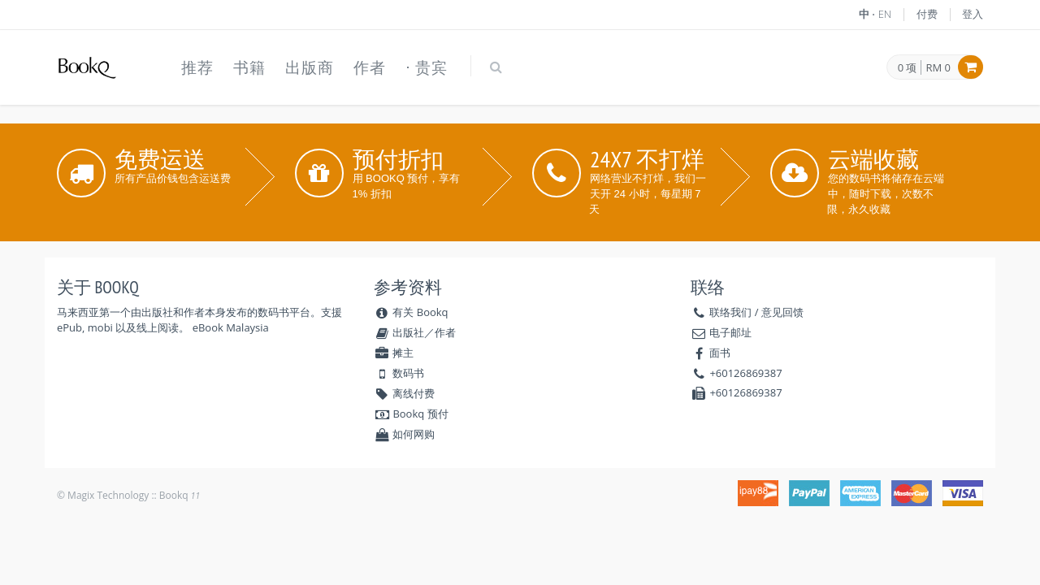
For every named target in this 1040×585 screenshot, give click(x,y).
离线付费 (404, 393)
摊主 (394, 352)
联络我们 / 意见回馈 (756, 312)
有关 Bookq (411, 312)
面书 (719, 352)
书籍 (249, 67)
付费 (927, 13)
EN (885, 13)
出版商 (309, 67)
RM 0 (938, 67)
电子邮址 (730, 332)
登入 (972, 13)
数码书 (399, 373)
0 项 (907, 68)
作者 (369, 67)
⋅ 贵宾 (426, 67)
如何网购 (404, 434)
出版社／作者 (415, 332)
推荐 (197, 67)
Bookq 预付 (411, 413)
